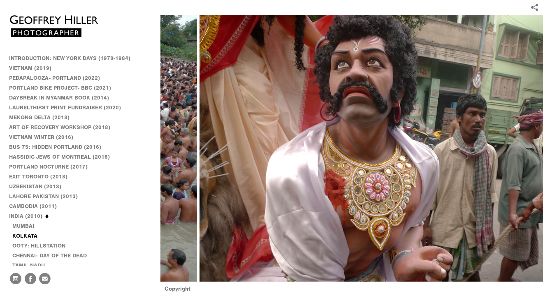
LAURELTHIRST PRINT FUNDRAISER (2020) (65, 107)
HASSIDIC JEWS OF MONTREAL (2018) (59, 157)
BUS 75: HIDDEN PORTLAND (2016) (55, 147)
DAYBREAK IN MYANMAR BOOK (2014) (59, 98)
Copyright (177, 288)
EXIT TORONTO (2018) (38, 176)
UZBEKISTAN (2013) (35, 186)
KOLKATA (24, 236)
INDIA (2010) (29, 216)
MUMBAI (23, 226)
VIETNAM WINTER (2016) (45, 137)
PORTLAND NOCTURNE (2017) (48, 167)
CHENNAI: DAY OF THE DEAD (49, 255)
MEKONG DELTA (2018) (39, 117)
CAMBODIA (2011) (36, 206)
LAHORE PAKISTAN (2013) (47, 196)
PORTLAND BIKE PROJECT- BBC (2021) (60, 88)
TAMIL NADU (28, 265)
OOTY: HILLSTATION (38, 246)
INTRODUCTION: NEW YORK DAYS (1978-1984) (69, 58)
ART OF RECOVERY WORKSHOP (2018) (59, 127)
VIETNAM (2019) (30, 68)
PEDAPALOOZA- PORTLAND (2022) (54, 78)
